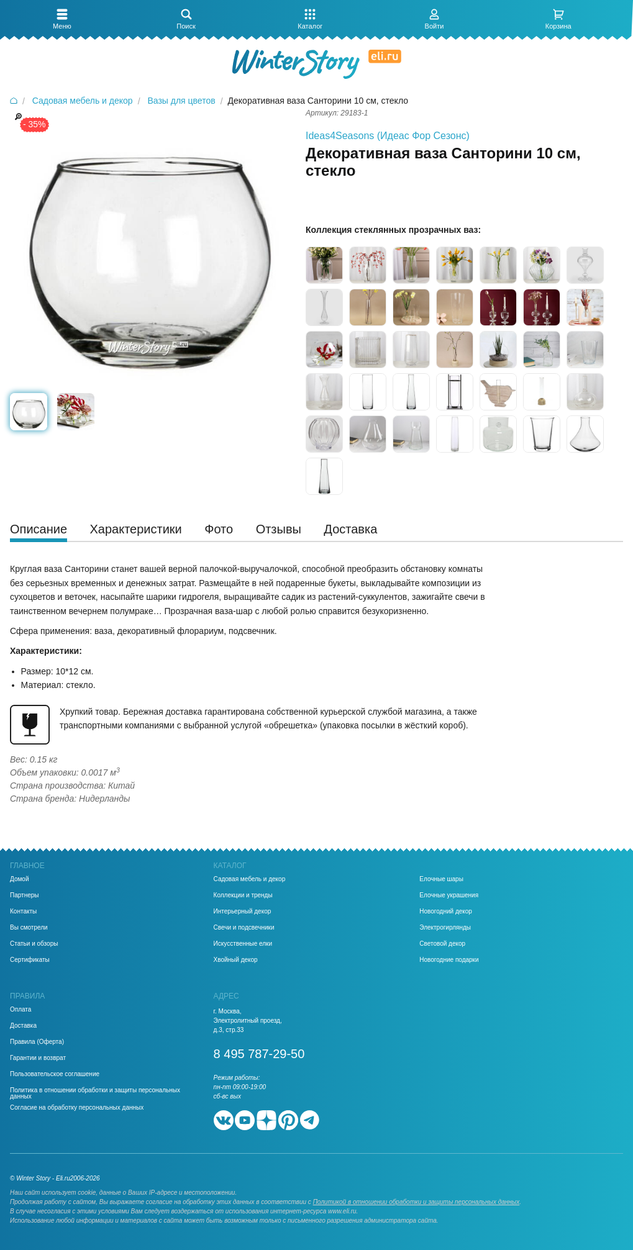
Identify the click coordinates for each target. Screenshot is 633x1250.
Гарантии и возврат (38, 1058)
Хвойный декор (236, 960)
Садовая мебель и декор (250, 879)
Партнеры (24, 895)
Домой (19, 879)
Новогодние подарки (448, 960)
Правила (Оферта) (37, 1042)
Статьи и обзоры (34, 944)
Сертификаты (30, 960)
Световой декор (442, 944)
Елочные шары (441, 879)
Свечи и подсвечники (244, 928)
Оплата (20, 1010)
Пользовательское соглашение (54, 1074)
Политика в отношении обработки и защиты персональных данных (95, 1093)
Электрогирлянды (445, 928)
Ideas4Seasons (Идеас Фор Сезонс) (388, 135)
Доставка (23, 1026)
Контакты (23, 911)
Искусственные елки (243, 944)
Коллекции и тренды (243, 895)
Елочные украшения (448, 895)
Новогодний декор (445, 911)
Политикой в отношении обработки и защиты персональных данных (416, 1201)
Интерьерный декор (242, 911)
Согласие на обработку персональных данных (76, 1108)
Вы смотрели (29, 928)
